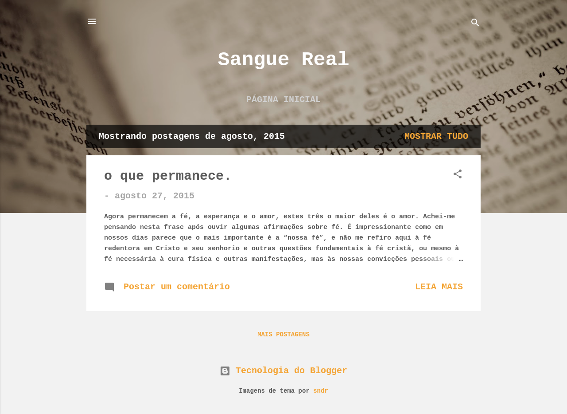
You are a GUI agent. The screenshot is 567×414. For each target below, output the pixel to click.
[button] (457, 175)
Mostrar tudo (436, 136)
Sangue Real (283, 60)
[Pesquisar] (475, 24)
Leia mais (439, 287)
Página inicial (283, 100)
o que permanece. (168, 176)
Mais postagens (283, 334)
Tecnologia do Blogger (283, 371)
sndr (320, 390)
